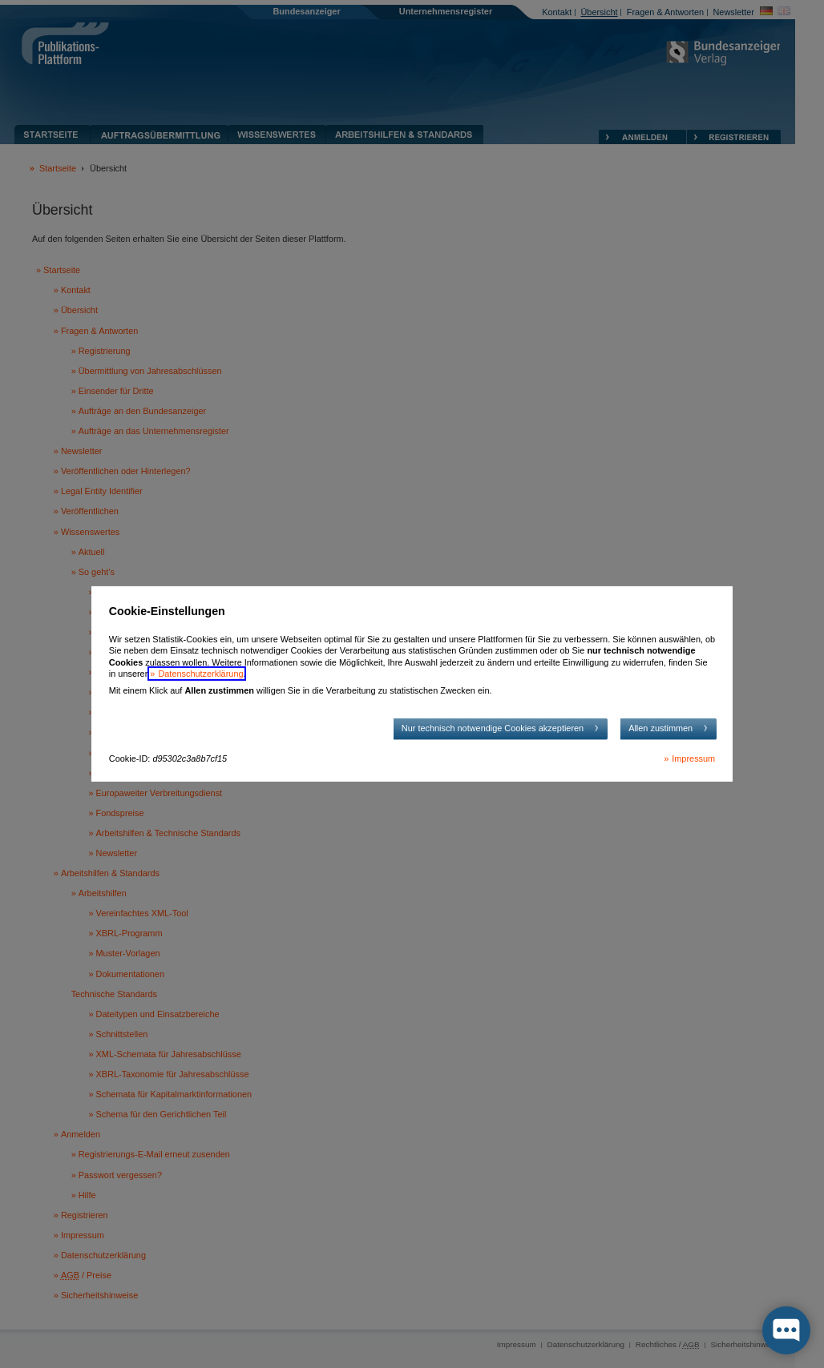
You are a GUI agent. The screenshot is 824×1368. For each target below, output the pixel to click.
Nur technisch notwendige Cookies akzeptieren (493, 728)
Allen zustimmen (660, 728)
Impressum (693, 758)
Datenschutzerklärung (200, 673)
